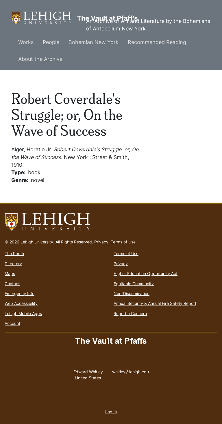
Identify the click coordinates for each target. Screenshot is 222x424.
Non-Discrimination (131, 293)
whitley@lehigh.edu (130, 370)
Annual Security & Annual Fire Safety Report (155, 303)
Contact (12, 283)
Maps (10, 273)
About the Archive (40, 59)
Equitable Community (134, 283)
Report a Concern (130, 313)
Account (12, 323)
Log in (111, 411)
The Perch (14, 253)
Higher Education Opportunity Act (145, 273)
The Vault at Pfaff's (44, 18)
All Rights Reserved (74, 242)
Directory (13, 263)
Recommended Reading (157, 42)
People (51, 42)
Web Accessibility (21, 303)
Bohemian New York (94, 42)
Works (26, 42)
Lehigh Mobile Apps (23, 313)
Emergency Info (19, 293)
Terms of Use (123, 242)
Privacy (101, 242)
